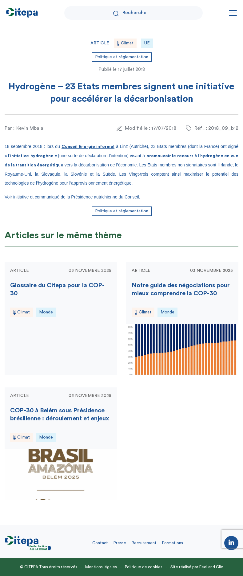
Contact (100, 543)
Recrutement (144, 543)
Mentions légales (101, 567)
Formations (172, 543)
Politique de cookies (143, 567)
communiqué (47, 196)
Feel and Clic (211, 567)
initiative (21, 196)
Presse (120, 543)
